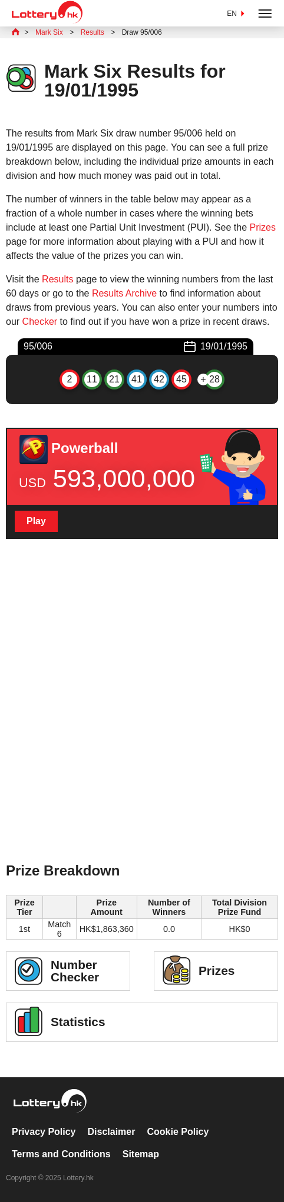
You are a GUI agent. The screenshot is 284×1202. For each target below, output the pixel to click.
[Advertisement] (142, 716)
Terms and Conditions (61, 1154)
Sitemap (141, 1154)
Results (57, 279)
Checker (40, 322)
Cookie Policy (178, 1132)
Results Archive (124, 293)
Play (36, 521)
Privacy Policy (44, 1132)
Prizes (263, 227)
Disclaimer (112, 1132)
